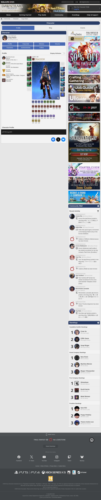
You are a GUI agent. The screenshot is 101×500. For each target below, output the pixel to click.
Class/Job (26, 44)
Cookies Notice (62, 466)
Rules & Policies (44, 466)
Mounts (57, 44)
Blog (50, 28)
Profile (18, 28)
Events (82, 28)
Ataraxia (8, 81)
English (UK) (85, 2)
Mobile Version (51, 434)
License (37, 466)
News (32, 460)
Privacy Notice (53, 466)
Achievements (25, 48)
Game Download (50, 446)
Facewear (10, 48)
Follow (41, 48)
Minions (41, 44)
